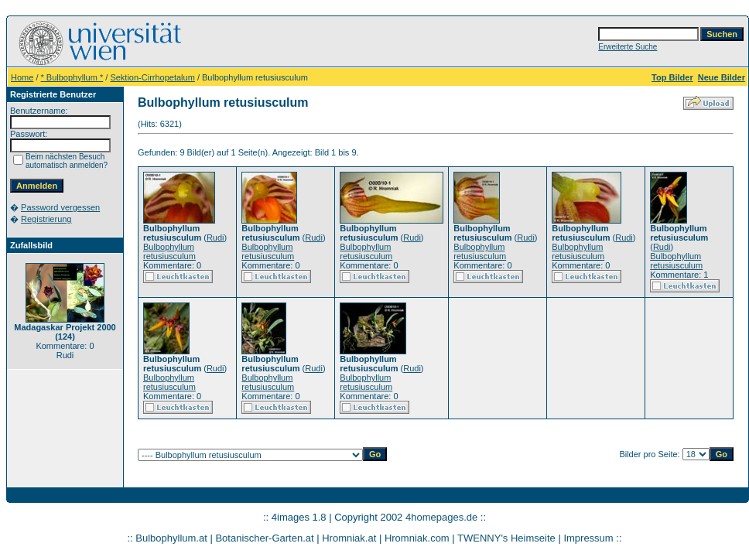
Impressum (588, 538)
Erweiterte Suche (627, 47)
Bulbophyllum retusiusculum (169, 251)
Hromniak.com (417, 538)
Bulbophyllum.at (171, 538)
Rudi (215, 237)
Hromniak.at (349, 538)
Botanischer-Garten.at (264, 538)
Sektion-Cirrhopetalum (152, 77)
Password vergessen (60, 207)
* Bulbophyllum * (72, 77)
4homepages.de (441, 517)
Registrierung (46, 219)
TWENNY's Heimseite (506, 538)
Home (22, 77)
